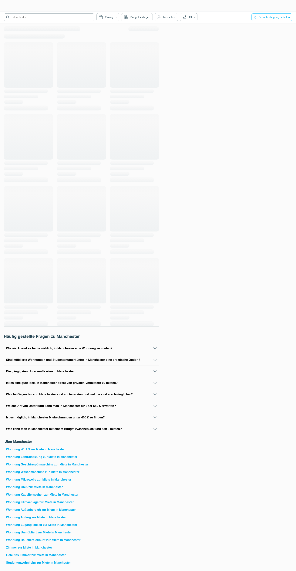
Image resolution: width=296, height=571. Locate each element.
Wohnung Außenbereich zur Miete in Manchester (41, 509)
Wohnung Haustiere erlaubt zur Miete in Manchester (43, 540)
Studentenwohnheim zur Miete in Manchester (38, 562)
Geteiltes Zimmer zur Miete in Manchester (36, 555)
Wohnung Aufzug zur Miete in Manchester (36, 517)
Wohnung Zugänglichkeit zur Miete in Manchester (41, 524)
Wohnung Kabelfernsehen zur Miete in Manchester (42, 494)
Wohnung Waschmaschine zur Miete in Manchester (42, 472)
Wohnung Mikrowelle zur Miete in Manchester (38, 479)
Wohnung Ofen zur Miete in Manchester (34, 487)
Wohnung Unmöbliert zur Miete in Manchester (39, 532)
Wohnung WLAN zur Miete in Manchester (35, 449)
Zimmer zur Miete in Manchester (29, 547)
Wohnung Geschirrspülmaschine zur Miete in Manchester (47, 464)
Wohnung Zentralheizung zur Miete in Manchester (41, 456)
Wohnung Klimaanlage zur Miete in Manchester (40, 502)
